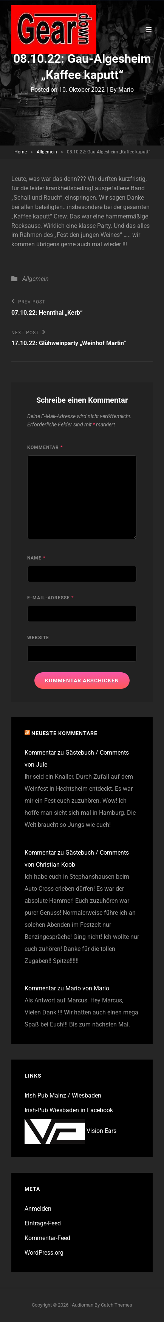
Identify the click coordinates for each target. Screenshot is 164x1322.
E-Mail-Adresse (50, 597)
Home (20, 152)
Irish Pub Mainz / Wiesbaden (63, 1095)
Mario (126, 89)
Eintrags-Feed (43, 1223)
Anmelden (38, 1208)
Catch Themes (116, 1305)
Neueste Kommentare (64, 733)
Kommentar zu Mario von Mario (67, 988)
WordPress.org (44, 1252)
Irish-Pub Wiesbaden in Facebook (69, 1110)
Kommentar (45, 447)
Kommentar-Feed (47, 1238)
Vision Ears (70, 1130)
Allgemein (47, 152)
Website (38, 637)
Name (36, 558)
